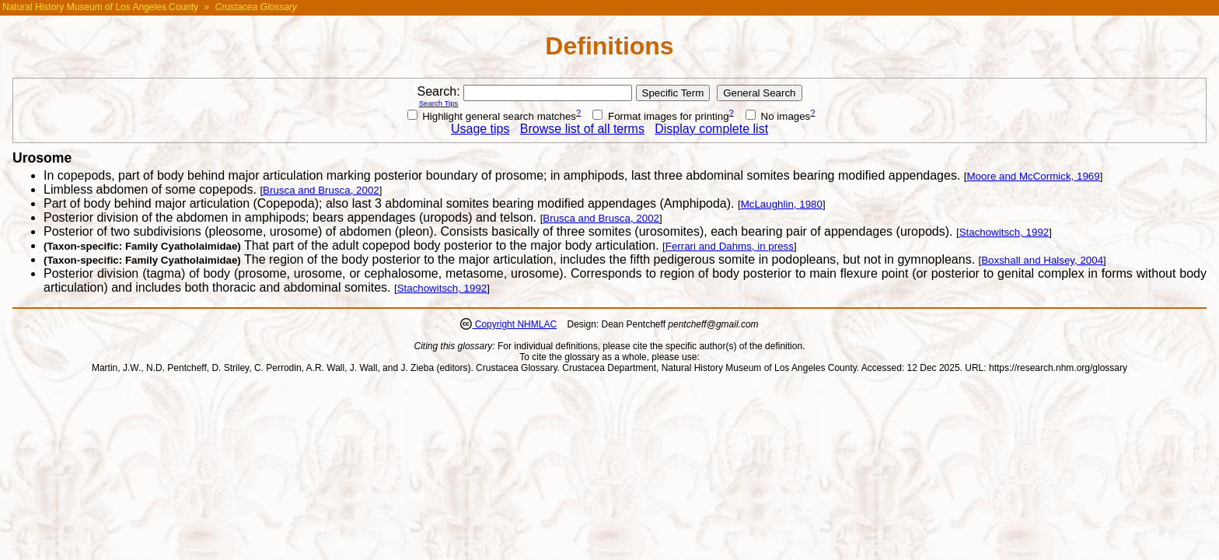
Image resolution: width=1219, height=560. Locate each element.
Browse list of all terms (582, 128)
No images (778, 116)
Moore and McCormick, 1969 (1033, 176)
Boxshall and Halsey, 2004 (1042, 260)
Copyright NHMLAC (514, 324)
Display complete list (711, 128)
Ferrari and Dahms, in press (729, 246)
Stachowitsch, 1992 (1004, 232)
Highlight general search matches (492, 116)
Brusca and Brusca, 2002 (321, 190)
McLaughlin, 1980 (782, 204)
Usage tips (480, 128)
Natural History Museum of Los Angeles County (100, 7)
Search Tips (439, 103)
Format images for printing (660, 116)
